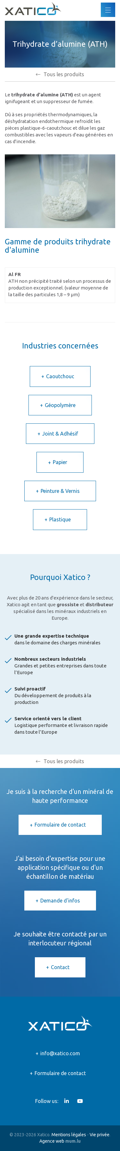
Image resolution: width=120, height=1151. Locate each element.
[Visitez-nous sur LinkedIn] (66, 1101)
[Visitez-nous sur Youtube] (80, 1101)
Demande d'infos (60, 900)
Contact (60, 967)
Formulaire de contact (60, 825)
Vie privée (99, 1134)
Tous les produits (64, 74)
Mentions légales (69, 1134)
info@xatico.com (60, 1053)
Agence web (51, 1141)
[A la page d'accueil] (33, 8)
